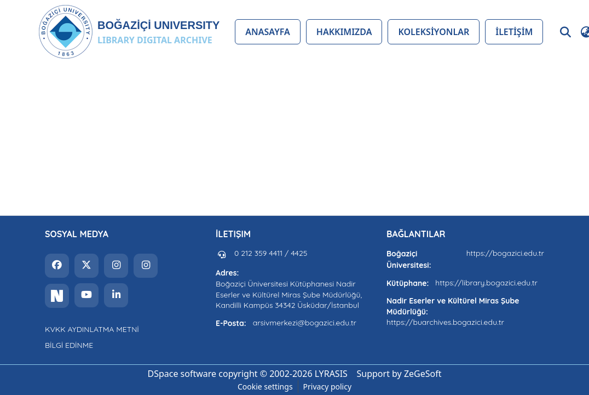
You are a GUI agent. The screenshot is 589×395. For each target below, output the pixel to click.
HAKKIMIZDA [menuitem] (344, 32)
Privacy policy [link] (327, 386)
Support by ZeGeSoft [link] (399, 374)
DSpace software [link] (181, 374)
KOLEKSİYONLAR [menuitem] (433, 32)
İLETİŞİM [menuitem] (514, 32)
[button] (129, 31)
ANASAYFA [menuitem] (267, 32)
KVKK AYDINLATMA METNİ (92, 329)
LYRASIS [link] (331, 374)
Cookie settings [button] (265, 386)
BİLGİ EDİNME (69, 345)
